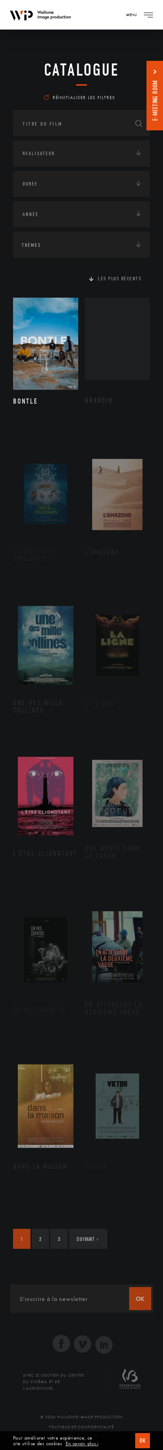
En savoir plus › (82, 1444)
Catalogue (81, 70)
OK (143, 1440)
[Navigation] (148, 15)
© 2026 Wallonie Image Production (81, 1417)
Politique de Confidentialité (81, 1427)
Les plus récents (119, 278)
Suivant (88, 1239)
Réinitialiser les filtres (79, 97)
